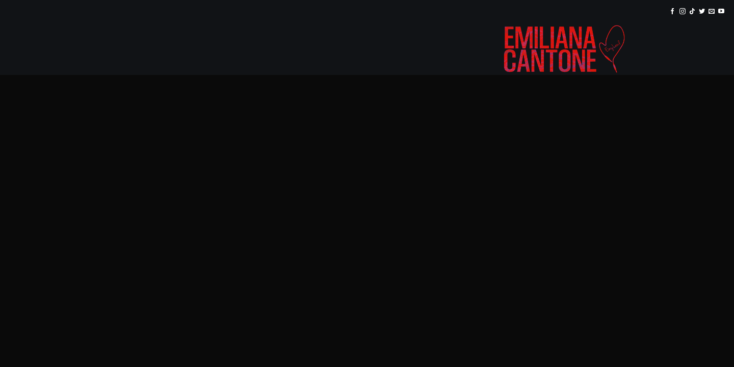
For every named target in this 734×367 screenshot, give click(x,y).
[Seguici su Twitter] (702, 11)
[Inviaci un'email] (712, 11)
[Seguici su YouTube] (721, 11)
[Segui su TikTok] (692, 11)
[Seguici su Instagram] (682, 11)
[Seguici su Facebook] (672, 11)
